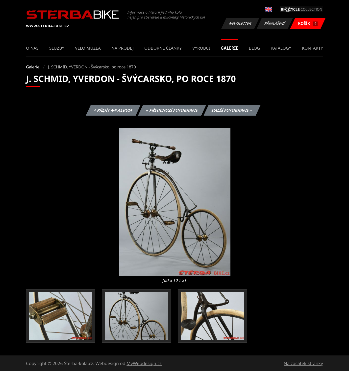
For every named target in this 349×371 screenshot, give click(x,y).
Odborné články (163, 48)
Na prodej (122, 48)
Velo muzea (88, 48)
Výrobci (201, 48)
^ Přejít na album (113, 110)
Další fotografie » (232, 110)
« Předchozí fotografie (172, 110)
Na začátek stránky (303, 363)
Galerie (229, 48)
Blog (254, 48)
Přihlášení (274, 23)
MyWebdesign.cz (144, 363)
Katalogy (281, 48)
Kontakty (312, 48)
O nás (32, 48)
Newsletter (240, 23)
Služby (56, 48)
